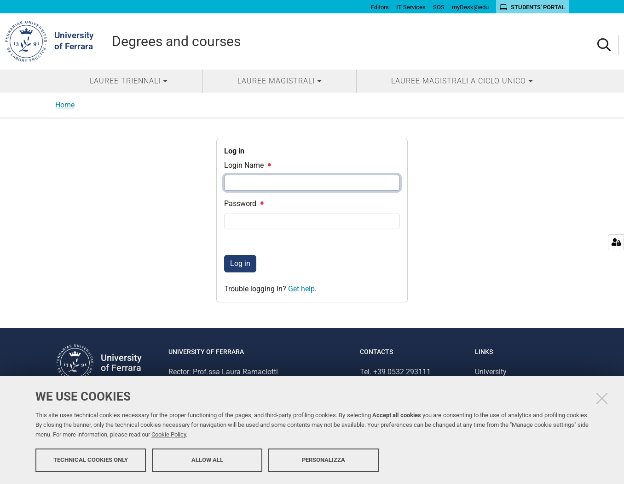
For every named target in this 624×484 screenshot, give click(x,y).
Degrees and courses (176, 41)
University (491, 371)
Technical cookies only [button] (90, 459)
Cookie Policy (168, 434)
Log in (240, 263)
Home (65, 104)
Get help (301, 288)
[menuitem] (128, 81)
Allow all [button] (207, 459)
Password (243, 203)
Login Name (247, 165)
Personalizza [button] (323, 459)
